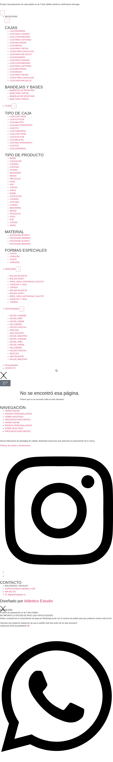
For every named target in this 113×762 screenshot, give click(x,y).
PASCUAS (14, 330)
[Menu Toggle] (2, 12)
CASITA (13, 254)
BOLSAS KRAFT (17, 279)
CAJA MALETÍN (17, 122)
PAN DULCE (15, 179)
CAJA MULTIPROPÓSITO (21, 125)
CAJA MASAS (16, 46)
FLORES (13, 170)
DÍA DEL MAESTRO (18, 336)
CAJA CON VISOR (18, 116)
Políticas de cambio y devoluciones (15, 446)
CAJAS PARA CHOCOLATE (22, 51)
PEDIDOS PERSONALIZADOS (18, 414)
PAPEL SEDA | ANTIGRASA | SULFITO (27, 282)
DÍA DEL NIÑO (16, 318)
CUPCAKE (14, 167)
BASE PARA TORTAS (19, 93)
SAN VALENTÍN (17, 333)
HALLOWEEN (16, 324)
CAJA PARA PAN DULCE (21, 54)
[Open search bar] (56, 371)
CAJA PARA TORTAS (19, 49)
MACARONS (15, 173)
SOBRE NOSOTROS (14, 417)
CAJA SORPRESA (18, 131)
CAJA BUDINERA (17, 31)
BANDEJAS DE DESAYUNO (22, 90)
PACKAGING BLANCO (20, 235)
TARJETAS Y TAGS (18, 285)
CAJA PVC (14, 128)
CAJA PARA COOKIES (19, 34)
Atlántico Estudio (38, 601)
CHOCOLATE (16, 161)
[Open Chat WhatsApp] (56, 759)
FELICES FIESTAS (18, 327)
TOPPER (14, 287)
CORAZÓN (14, 256)
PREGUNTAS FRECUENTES (17, 420)
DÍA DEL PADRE (17, 321)
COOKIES (14, 164)
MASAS (13, 176)
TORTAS (13, 187)
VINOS (13, 190)
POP (12, 185)
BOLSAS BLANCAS (18, 276)
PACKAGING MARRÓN (20, 238)
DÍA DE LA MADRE (18, 316)
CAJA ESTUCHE (17, 119)
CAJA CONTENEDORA (20, 37)
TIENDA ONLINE (12, 411)
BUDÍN (13, 158)
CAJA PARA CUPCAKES (20, 40)
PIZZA (12, 182)
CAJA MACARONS (18, 43)
